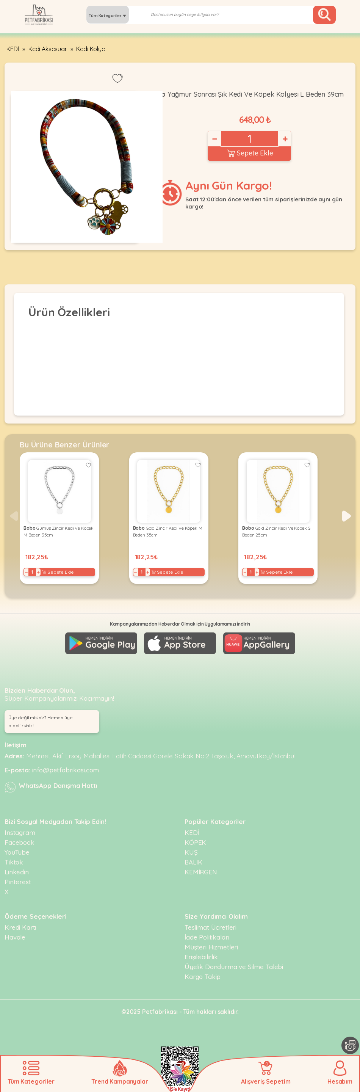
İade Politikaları (207, 937)
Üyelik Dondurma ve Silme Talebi (234, 967)
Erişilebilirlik (201, 957)
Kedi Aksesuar (47, 49)
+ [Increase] (284, 139)
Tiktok (14, 862)
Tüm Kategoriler (107, 15)
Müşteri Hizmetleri (211, 947)
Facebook (19, 842)
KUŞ (191, 852)
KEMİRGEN (201, 872)
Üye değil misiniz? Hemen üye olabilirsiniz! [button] (40, 721)
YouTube (17, 852)
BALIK (193, 862)
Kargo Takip (203, 977)
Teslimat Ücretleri (210, 927)
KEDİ (12, 49)
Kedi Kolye (90, 49)
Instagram (20, 832)
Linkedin (17, 872)
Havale (15, 937)
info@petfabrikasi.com (65, 770)
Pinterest (18, 882)
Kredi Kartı (20, 927)
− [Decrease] (214, 139)
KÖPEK (195, 842)
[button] (346, 516)
